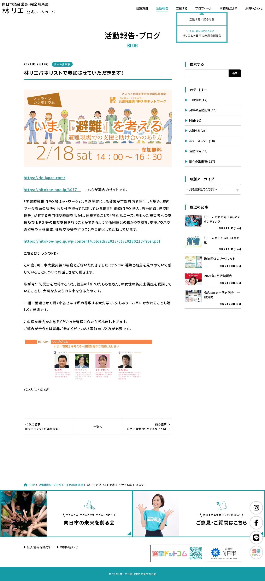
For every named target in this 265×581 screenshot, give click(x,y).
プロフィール (198, 8)
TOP (29, 485)
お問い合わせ (249, 8)
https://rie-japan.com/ (44, 177)
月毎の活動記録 (203, 110)
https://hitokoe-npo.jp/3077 (52, 189)
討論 (195, 120)
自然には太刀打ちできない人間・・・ (147, 426)
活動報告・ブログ (50, 485)
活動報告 (157, 8)
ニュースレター (202, 141)
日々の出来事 (202, 161)
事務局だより (223, 8)
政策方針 (137, 8)
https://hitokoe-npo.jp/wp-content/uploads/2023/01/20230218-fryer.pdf (92, 241)
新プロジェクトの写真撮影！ (48, 426)
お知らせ (198, 130)
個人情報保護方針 (39, 547)
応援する (176, 8)
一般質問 (198, 100)
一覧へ (97, 427)
